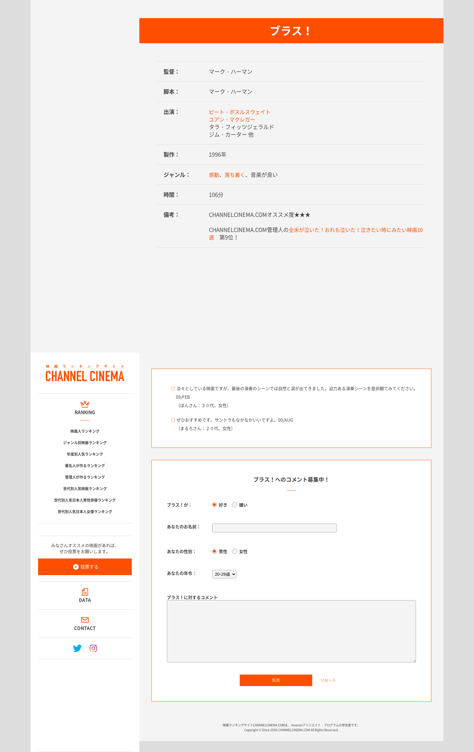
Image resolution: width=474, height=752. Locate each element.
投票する (89, 566)
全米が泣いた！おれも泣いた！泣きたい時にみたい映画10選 (317, 233)
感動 (214, 175)
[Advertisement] (85, 703)
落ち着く (236, 175)
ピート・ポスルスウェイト (241, 112)
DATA (85, 600)
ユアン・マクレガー (233, 119)
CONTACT (85, 628)
